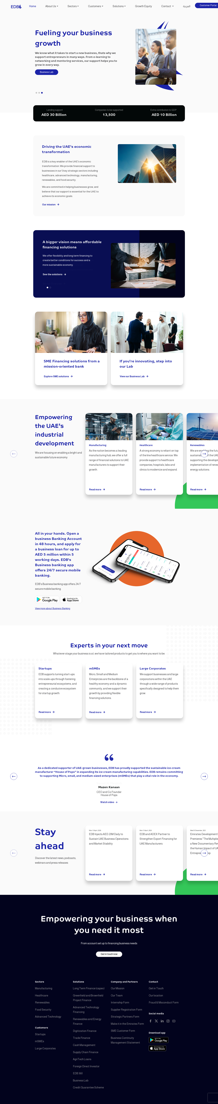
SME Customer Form (123, 1030)
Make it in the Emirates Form (127, 1023)
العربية (186, 6)
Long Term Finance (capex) (89, 988)
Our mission (50, 204)
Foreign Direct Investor (86, 1066)
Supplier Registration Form (126, 1009)
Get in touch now (109, 954)
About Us (50, 6)
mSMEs (39, 1041)
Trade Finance (81, 1038)
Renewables (42, 1002)
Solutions (118, 6)
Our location (156, 995)
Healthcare (41, 995)
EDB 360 (78, 1073)
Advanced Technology (48, 1016)
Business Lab (46, 72)
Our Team (117, 995)
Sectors (72, 6)
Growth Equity (143, 6)
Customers (94, 6)
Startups (40, 1034)
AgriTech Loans (82, 1059)
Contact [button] (166, 6)
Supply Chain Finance (85, 1052)
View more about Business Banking (52, 608)
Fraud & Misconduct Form (164, 1002)
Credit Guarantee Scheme (88, 1087)
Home (32, 6)
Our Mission (117, 988)
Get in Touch (156, 988)
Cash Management (84, 1045)
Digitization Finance (84, 1031)
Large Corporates (45, 1048)
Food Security (43, 1009)
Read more (97, 489)
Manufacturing (43, 988)
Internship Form (120, 1002)
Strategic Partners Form (125, 1016)
